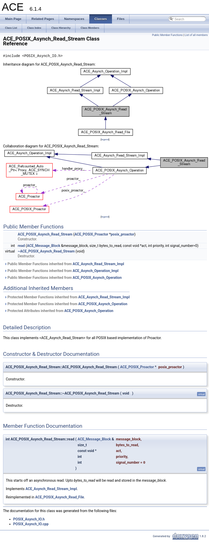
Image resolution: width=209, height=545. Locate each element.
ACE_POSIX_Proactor (91, 234)
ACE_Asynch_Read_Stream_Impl (98, 264)
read (21, 246)
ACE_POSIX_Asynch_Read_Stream (45, 234)
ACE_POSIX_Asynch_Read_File (59, 497)
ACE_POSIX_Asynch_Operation (97, 278)
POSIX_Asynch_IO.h (29, 519)
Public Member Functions (167, 35)
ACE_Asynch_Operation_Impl (96, 271)
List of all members (196, 35)
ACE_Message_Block (43, 246)
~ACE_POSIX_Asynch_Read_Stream (46, 251)
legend (105, 139)
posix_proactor (122, 234)
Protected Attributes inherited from (58, 311)
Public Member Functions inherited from (64, 264)
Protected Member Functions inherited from (67, 297)
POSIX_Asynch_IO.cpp (31, 524)
